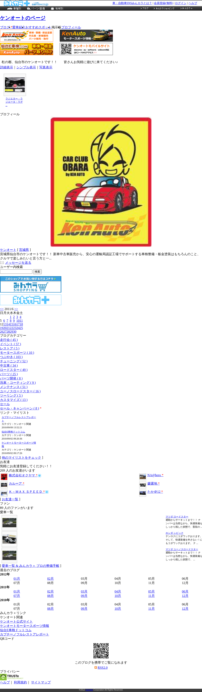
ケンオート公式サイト (16, 621)
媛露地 (153, 483)
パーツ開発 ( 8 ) (11, 378)
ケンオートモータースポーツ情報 (24, 625)
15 (11, 324)
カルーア (16, 483)
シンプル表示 (26, 67)
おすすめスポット (38, 27)
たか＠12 (155, 491)
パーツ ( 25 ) (9, 374)
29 (11, 331)
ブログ (6, 27)
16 (14, 324)
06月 (185, 591)
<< (2, 309)
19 (1, 328)
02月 (50, 578)
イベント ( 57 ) (10, 344)
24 (18, 328)
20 (5, 328)
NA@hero (155, 475)
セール (5, 404)
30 (14, 331)
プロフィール (71, 27)
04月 (117, 591)
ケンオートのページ (23, 18)
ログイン (180, 3)
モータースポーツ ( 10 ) (17, 352)
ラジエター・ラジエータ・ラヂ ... (14, 102)
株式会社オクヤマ (23, 475)
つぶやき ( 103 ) (11, 357)
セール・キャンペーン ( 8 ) (19, 408)
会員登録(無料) (163, 3)
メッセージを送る (18, 262)
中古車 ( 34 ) (9, 365)
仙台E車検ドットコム (13, 431)
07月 (16, 595)
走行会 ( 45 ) (9, 340)
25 (21, 328)
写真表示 (45, 67)
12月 (185, 595)
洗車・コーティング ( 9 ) (18, 382)
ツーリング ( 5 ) (11, 395)
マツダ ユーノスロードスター (182, 549)
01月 (16, 578)
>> (16, 309)
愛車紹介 (18, 27)
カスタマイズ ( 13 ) (14, 400)
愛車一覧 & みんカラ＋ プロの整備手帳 (30, 565)
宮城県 (24, 249)
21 (8, 328)
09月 (84, 595)
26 (1, 331)
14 (8, 324)
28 (8, 331)
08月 (50, 595)
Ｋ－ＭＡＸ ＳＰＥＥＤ (27, 491)
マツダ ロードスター (177, 516)
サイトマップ (41, 682)
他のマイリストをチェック (21, 457)
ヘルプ (193, 3)
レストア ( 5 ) (9, 348)
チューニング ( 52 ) (14, 361)
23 (14, 328)
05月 (151, 591)
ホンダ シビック (174, 533)
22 (11, 328)
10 (18, 320)
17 (18, 324)
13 (5, 324)
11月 (151, 595)
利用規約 (20, 682)
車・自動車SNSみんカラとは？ (132, 3)
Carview (89, 690)
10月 (117, 595)
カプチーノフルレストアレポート (24, 634)
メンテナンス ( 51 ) (14, 387)
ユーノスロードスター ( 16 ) (20, 391)
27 (5, 331)
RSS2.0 (103, 667)
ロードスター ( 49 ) (14, 370)
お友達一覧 (10, 499)
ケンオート (8, 249)
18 (21, 324)
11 (21, 320)
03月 (84, 591)
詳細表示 (6, 67)
